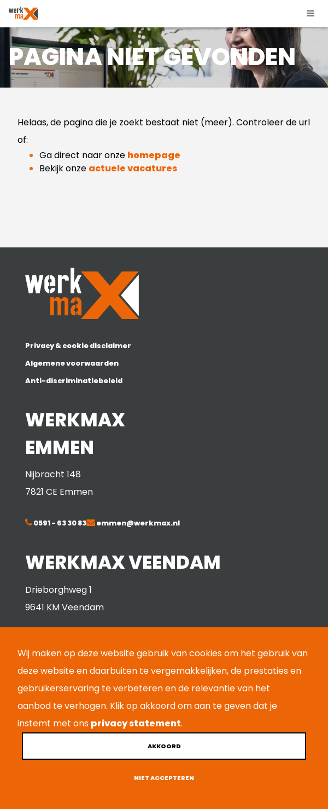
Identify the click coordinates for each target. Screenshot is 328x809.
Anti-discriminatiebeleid (73, 380)
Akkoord (164, 746)
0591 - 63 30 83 (59, 523)
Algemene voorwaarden (72, 363)
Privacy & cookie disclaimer (78, 345)
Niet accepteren (164, 777)
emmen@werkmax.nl (137, 523)
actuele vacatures (133, 168)
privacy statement (136, 723)
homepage (153, 155)
